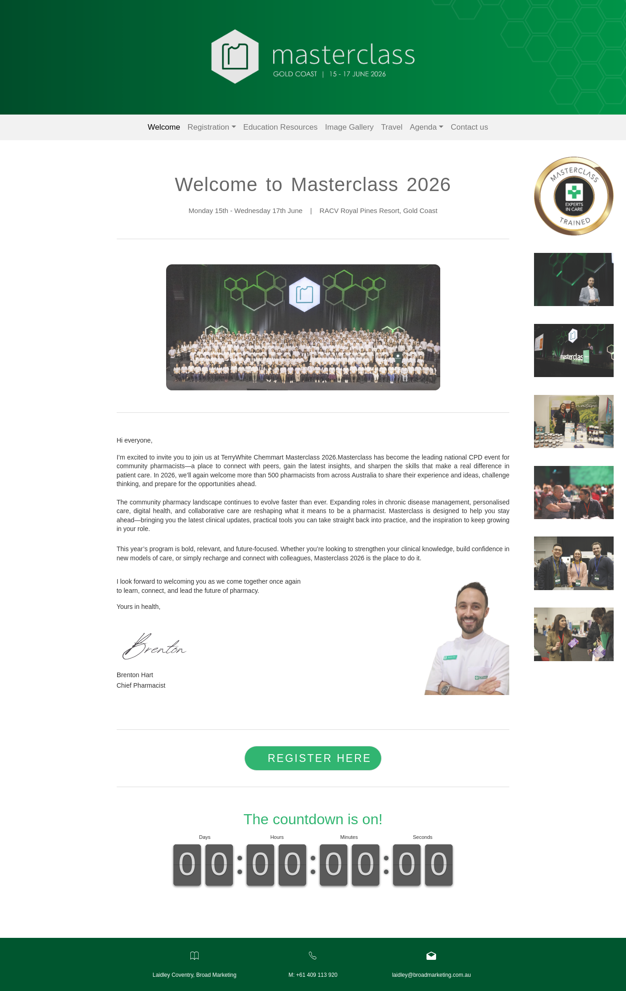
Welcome (164, 127)
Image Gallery (349, 127)
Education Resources (280, 127)
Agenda (423, 127)
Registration (208, 127)
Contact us (469, 127)
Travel (392, 127)
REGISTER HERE (320, 757)
